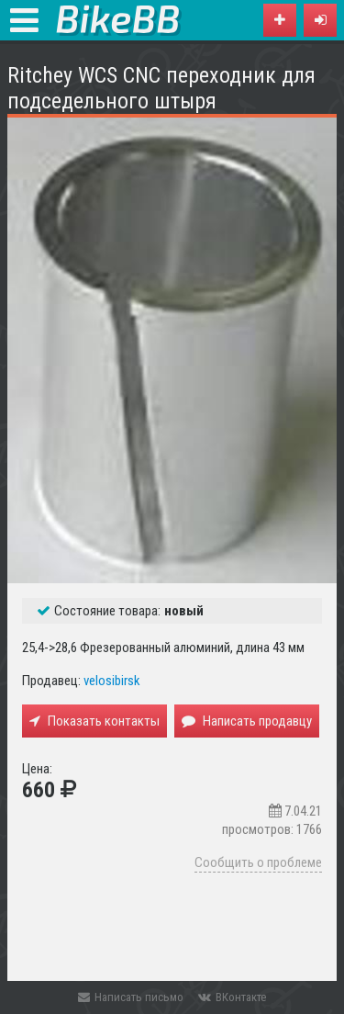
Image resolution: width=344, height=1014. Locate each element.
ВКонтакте (232, 997)
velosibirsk (111, 680)
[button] (320, 20)
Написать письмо (130, 997)
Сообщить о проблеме (258, 862)
